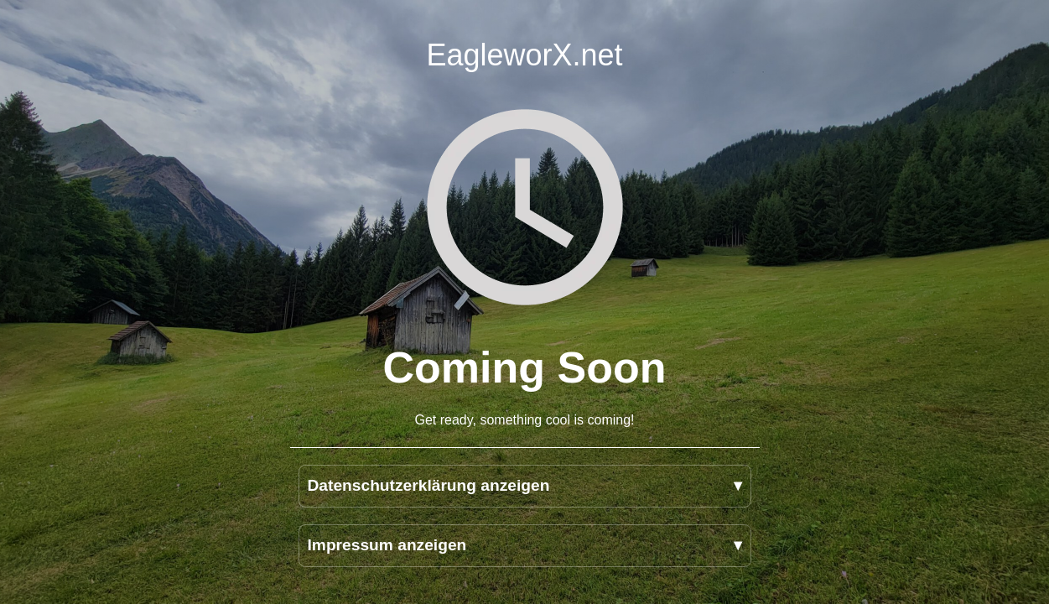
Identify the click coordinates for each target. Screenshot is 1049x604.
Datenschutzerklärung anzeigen (429, 485)
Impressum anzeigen (387, 545)
